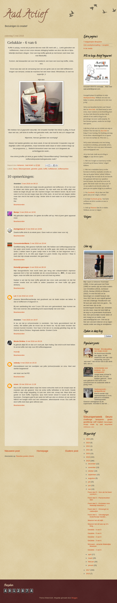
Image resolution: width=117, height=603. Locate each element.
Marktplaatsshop (89, 98)
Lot (15, 296)
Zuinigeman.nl (19, 229)
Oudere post (71, 451)
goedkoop (87, 422)
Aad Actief (26, 15)
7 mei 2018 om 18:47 (30, 320)
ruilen (92, 427)
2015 (88, 574)
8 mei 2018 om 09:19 (34, 341)
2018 (88, 461)
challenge (87, 419)
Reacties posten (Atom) (25, 456)
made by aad (96, 424)
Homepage (42, 451)
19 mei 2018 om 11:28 (27, 384)
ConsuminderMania (21, 243)
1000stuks (86, 427)
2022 (88, 446)
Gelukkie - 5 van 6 (94, 533)
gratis (40, 169)
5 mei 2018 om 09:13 (30, 184)
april (90, 554)
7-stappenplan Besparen (92, 42)
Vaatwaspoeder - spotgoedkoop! (100, 390)
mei (89, 489)
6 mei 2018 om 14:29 (25, 296)
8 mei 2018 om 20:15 (28, 363)
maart (90, 558)
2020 (88, 453)
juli (89, 482)
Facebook (91, 192)
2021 (88, 450)
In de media (87, 48)
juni (89, 485)
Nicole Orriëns (19, 341)
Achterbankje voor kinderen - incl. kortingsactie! (101, 370)
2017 (88, 570)
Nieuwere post (12, 451)
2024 (88, 439)
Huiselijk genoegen (21, 267)
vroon (16, 384)
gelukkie (34, 169)
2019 (88, 457)
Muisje (16, 212)
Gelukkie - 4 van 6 (94, 537)
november (92, 467)
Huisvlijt (16, 352)
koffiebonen (52, 169)
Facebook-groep (96, 199)
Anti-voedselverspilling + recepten (96, 45)
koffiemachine (63, 169)
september (92, 475)
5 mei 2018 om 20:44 (38, 243)
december (92, 464)
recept (85, 424)
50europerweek (24, 169)
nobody (17, 363)
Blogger (74, 598)
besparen (100, 419)
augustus (91, 478)
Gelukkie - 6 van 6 (94, 530)
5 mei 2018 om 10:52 (28, 212)
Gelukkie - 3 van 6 (94, 541)
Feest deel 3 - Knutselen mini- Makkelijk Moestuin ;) (99, 504)
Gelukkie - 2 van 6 (94, 550)
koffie (45, 169)
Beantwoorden (19, 205)
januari (91, 565)
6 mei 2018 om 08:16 (38, 267)
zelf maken (98, 422)
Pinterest (93, 208)
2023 (88, 443)
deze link (92, 109)
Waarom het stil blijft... (96, 520)
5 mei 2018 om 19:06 (34, 229)
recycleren (108, 424)
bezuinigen (108, 422)
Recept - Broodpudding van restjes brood (103, 350)
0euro (15, 169)
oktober (91, 471)
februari (91, 562)
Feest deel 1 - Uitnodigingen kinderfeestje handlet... (98, 516)
